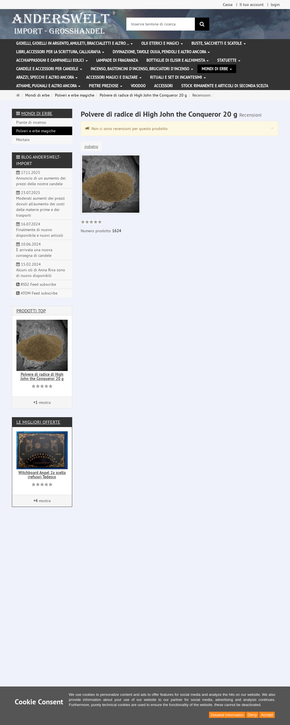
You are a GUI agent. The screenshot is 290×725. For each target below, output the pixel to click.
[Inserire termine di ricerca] (160, 24)
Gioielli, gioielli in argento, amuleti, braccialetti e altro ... (74, 43)
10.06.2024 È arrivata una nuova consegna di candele (34, 250)
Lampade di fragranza (117, 60)
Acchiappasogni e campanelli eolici (52, 60)
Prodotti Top (31, 311)
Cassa (228, 4)
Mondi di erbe (217, 68)
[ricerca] (202, 24)
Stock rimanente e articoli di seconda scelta (224, 85)
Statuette (228, 60)
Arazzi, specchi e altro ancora (47, 77)
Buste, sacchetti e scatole (218, 43)
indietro (91, 146)
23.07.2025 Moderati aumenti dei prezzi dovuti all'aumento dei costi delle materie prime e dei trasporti (40, 204)
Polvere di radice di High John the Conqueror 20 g (42, 376)
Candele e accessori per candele (49, 68)
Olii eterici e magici (162, 43)
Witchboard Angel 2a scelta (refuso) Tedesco (42, 474)
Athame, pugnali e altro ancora (48, 85)
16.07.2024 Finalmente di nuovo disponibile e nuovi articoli (39, 229)
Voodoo (138, 85)
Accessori (163, 85)
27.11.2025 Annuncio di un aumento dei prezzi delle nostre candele (41, 178)
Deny (252, 715)
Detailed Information (227, 715)
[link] (91, 222)
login (275, 4)
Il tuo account (252, 4)
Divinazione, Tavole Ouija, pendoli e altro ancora (161, 51)
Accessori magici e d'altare (114, 77)
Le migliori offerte (38, 422)
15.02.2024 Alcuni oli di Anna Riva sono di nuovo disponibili (40, 270)
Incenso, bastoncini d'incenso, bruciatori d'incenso (142, 68)
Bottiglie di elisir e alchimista (177, 60)
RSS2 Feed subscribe (36, 284)
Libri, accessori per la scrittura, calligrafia (60, 51)
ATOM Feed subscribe (36, 293)
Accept (267, 715)
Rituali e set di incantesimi (178, 77)
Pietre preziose (105, 85)
